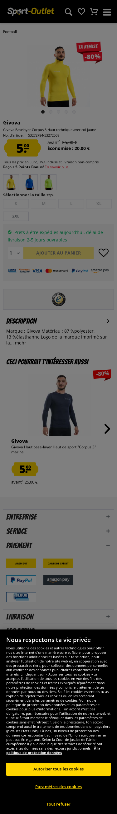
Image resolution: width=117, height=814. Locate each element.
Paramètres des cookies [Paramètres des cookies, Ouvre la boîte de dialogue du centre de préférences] (58, 797)
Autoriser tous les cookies (58, 780)
